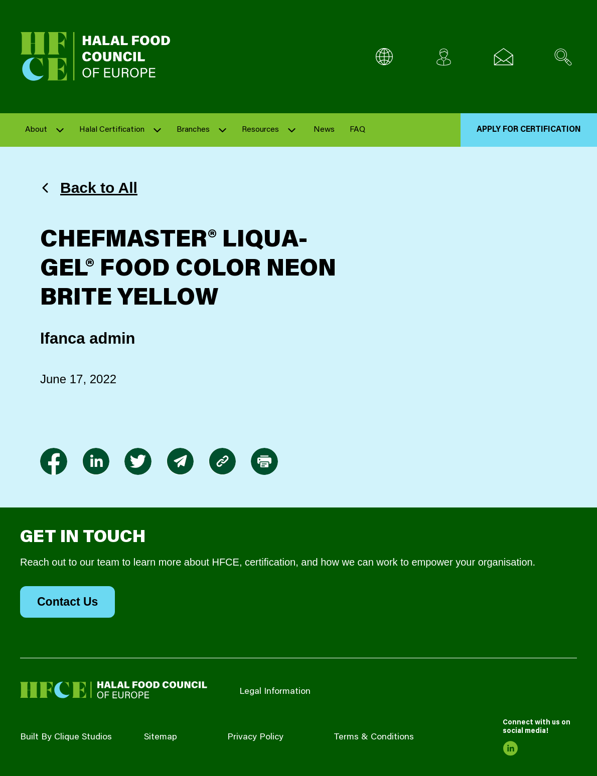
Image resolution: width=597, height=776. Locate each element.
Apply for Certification (529, 130)
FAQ (357, 130)
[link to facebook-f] (53, 461)
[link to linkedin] (95, 461)
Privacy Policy (255, 737)
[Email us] (503, 57)
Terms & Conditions (374, 737)
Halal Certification (111, 130)
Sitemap (160, 737)
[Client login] (444, 57)
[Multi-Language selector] (384, 57)
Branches (193, 130)
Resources (260, 130)
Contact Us (67, 601)
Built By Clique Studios (66, 737)
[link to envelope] (180, 461)
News (324, 130)
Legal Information (275, 691)
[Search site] (563, 57)
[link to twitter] (138, 461)
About (36, 130)
